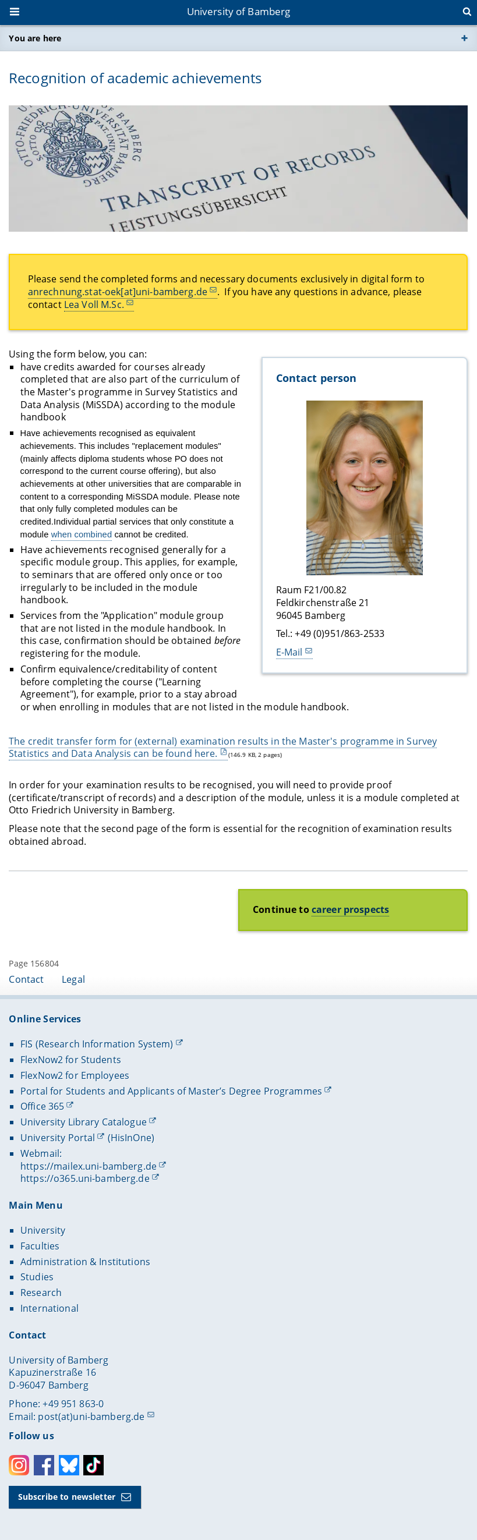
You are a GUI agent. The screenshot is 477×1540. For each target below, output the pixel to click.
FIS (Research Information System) (97, 1044)
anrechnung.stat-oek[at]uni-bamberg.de (117, 291)
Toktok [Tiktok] (93, 1465)
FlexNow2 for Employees (74, 1075)
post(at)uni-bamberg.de (91, 1416)
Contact (26, 979)
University (42, 1230)
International (49, 1308)
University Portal (57, 1137)
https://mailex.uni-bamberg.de (88, 1166)
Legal (73, 979)
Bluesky (69, 1465)
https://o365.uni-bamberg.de (85, 1178)
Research (41, 1292)
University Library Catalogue (83, 1122)
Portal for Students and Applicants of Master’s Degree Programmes (171, 1091)
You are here (35, 38)
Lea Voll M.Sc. (94, 304)
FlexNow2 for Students (70, 1059)
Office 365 (42, 1106)
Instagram (19, 1465)
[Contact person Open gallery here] (364, 488)
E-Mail (289, 652)
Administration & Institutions (85, 1261)
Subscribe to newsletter (66, 1496)
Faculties (39, 1246)
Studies (37, 1276)
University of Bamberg (239, 11)
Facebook (44, 1465)
